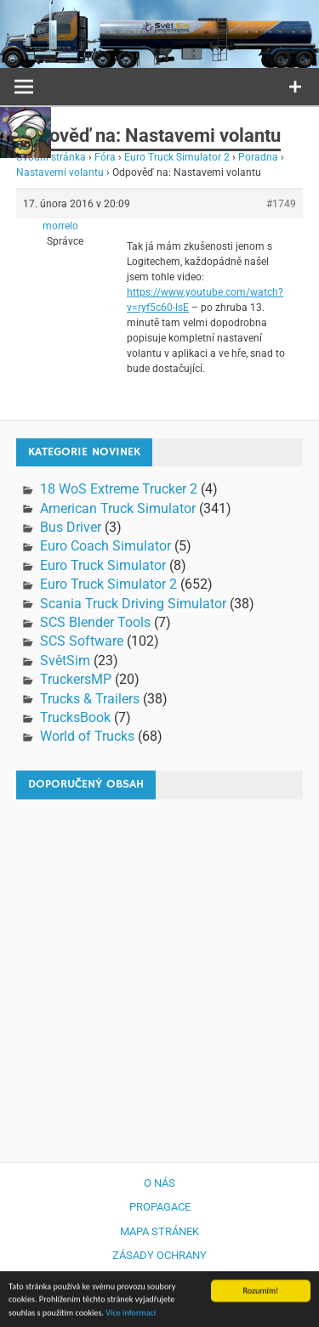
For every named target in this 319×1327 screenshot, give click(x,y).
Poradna (258, 157)
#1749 (281, 204)
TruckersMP (75, 679)
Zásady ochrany (159, 1255)
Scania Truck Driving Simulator (133, 604)
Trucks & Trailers (90, 699)
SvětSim (65, 660)
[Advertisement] (159, 972)
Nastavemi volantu (60, 172)
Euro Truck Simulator (103, 565)
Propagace (160, 1206)
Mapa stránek (159, 1231)
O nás (159, 1183)
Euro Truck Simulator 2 (177, 157)
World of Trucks (87, 736)
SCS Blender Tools (95, 622)
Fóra (105, 157)
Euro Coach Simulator (105, 546)
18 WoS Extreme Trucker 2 (118, 489)
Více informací (130, 1314)
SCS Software (81, 641)
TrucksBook (75, 717)
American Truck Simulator (118, 508)
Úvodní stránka (51, 157)
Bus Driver (70, 527)
